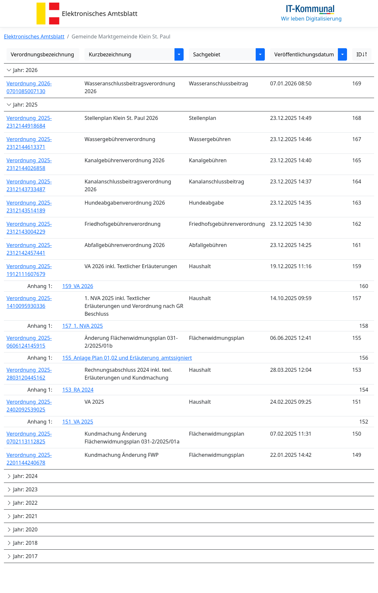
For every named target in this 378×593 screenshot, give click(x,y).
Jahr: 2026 (22, 70)
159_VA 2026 (77, 286)
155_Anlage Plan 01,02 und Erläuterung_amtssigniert (127, 357)
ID (361, 54)
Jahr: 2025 (22, 104)
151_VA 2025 (77, 421)
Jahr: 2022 (22, 502)
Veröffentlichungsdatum (304, 54)
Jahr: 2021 (22, 516)
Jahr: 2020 (22, 529)
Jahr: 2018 (22, 542)
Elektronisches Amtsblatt (100, 13)
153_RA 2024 (78, 389)
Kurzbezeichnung (110, 54)
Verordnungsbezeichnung (42, 54)
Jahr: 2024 (22, 476)
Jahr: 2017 (22, 556)
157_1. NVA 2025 (82, 325)
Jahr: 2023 (22, 489)
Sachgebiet (206, 54)
